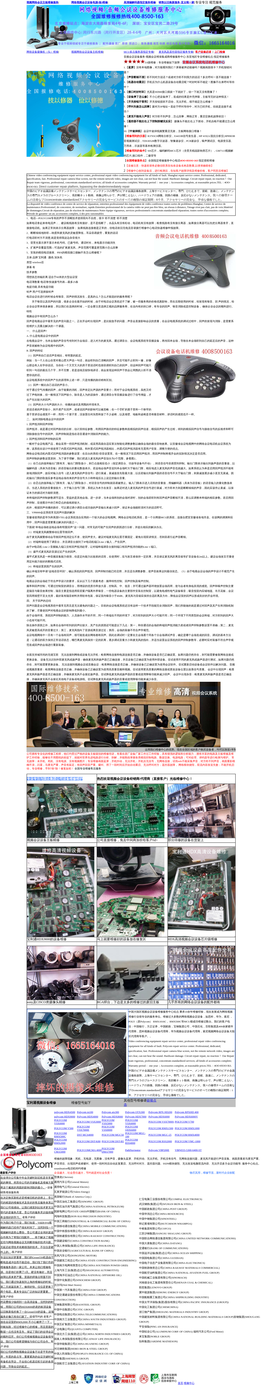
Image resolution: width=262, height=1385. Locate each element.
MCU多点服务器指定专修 (139, 51)
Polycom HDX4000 (87, 1116)
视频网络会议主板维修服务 (42, 2)
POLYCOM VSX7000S (161, 1121)
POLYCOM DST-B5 (113, 1141)
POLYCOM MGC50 (113, 1134)
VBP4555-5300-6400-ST (188, 1150)
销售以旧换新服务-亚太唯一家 (176, 2)
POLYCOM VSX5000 (108, 1122)
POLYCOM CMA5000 (60, 1150)
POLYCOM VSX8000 (108, 1128)
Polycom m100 (85, 1112)
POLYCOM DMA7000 (108, 1150)
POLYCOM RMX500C (60, 1135)
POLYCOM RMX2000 (60, 1141)
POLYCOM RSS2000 (160, 1141)
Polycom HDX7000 (135, 1116)
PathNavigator (132, 1150)
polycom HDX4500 (64, 1112)
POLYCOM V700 (184, 1121)
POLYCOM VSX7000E (83, 1128)
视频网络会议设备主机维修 (87, 51)
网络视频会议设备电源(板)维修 (89, 2)
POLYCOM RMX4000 (187, 1134)
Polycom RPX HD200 (160, 1112)
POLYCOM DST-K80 (89, 1141)
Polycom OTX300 (135, 1112)
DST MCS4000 (85, 1134)
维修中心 (189, 1383)
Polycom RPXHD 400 (186, 1112)
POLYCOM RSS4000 (131, 1141)
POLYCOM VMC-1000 (187, 1141)
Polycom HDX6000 (159, 1116)
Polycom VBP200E (158, 1150)
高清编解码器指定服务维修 (140, 2)
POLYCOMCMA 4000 (89, 1150)
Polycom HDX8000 (112, 1116)
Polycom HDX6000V (186, 1116)
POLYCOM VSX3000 (89, 1121)
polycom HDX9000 (64, 1116)
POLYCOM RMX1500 (160, 1128)
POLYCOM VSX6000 (60, 1122)
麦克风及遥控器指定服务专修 (176, 51)
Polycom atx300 (110, 1112)
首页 (180, 1383)
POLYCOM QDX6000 (131, 1128)
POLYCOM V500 (63, 1128)
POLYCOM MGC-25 (159, 1134)
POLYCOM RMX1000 (187, 1128)
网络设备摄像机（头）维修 (42, 51)
